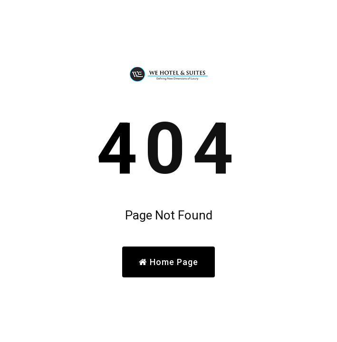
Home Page (168, 262)
